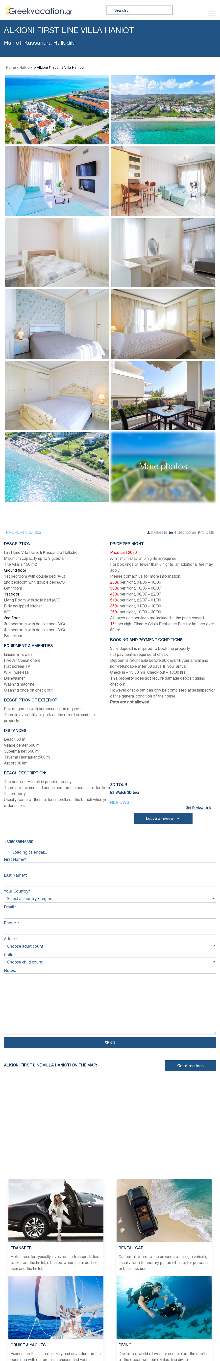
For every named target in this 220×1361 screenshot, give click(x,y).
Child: (110, 958)
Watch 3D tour (124, 793)
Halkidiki (26, 67)
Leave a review (163, 818)
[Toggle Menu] (212, 13)
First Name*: (110, 863)
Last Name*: (110, 878)
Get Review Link (198, 807)
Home (11, 67)
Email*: (110, 910)
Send (110, 1042)
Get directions (190, 1065)
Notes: (110, 1002)
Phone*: (110, 926)
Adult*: (110, 942)
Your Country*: (110, 894)
